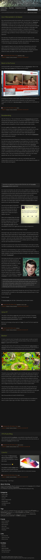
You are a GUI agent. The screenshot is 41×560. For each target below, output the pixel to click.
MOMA (13, 467)
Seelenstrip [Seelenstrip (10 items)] (33, 514)
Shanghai (30, 486)
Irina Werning (29, 66)
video (23, 55)
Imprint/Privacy (31, 8)
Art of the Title (5, 535)
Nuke (19, 444)
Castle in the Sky (33, 345)
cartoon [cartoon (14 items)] (11, 511)
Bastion (4, 336)
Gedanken (20, 55)
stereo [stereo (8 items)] (7, 515)
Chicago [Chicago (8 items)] (15, 510)
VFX (18, 446)
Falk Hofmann (5, 524)
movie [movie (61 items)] (20, 512)
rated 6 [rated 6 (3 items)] (17, 514)
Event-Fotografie (5, 521)
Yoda (22, 322)
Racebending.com (30, 118)
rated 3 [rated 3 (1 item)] (12, 514)
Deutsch (8, 57)
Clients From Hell (5, 537)
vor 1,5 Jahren (11, 68)
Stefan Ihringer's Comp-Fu (27, 3)
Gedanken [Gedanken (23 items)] (4, 512)
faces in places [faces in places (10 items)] (25, 511)
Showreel (4, 546)
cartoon (17, 328)
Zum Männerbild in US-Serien (11, 17)
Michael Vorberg (5, 528)
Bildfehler (4, 545)
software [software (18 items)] (3, 515)
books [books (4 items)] (7, 510)
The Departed (10, 255)
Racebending (6, 115)
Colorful (4, 452)
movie (22, 304)
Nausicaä (3, 347)
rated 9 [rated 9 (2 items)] (25, 514)
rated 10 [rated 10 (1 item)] (28, 514)
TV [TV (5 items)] (15, 515)
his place (9, 440)
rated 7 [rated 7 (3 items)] (20, 514)
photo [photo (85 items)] (8, 514)
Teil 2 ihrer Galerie (18, 102)
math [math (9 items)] (16, 512)
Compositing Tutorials (20, 8)
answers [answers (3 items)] (2, 510)
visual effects (16, 487)
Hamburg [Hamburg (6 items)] (9, 512)
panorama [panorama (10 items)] (3, 514)
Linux (3, 497)
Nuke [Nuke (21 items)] (27, 512)
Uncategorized (5, 503)
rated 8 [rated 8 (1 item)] (23, 514)
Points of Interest (13, 57)
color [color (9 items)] (19, 511)
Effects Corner (5, 539)
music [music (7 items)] (24, 512)
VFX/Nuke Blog (7, 434)
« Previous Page (3, 480)
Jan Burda (14, 437)
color (19, 475)
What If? (4, 312)
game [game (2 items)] (38, 510)
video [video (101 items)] (18, 515)
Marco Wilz (4, 526)
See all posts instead (32, 12)
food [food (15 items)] (30, 511)
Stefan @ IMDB (5, 548)
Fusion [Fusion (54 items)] (34, 511)
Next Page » (11, 480)
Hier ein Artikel (6, 300)
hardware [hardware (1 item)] (13, 512)
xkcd (15, 315)
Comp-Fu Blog (4, 8)
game (19, 426)
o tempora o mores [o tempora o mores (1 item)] (32, 512)
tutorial (21, 444)
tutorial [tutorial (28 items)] (12, 515)
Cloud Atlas (15, 267)
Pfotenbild (4, 529)
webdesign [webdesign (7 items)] (23, 515)
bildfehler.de (3, 10)
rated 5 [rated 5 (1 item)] (15, 514)
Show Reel (11, 8)
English (7, 329)
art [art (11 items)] (5, 511)
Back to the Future (8, 63)
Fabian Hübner (5, 522)
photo (18, 107)
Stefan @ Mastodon (6, 550)
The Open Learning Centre (28, 557)
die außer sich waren (8, 224)
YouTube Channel (5, 552)
